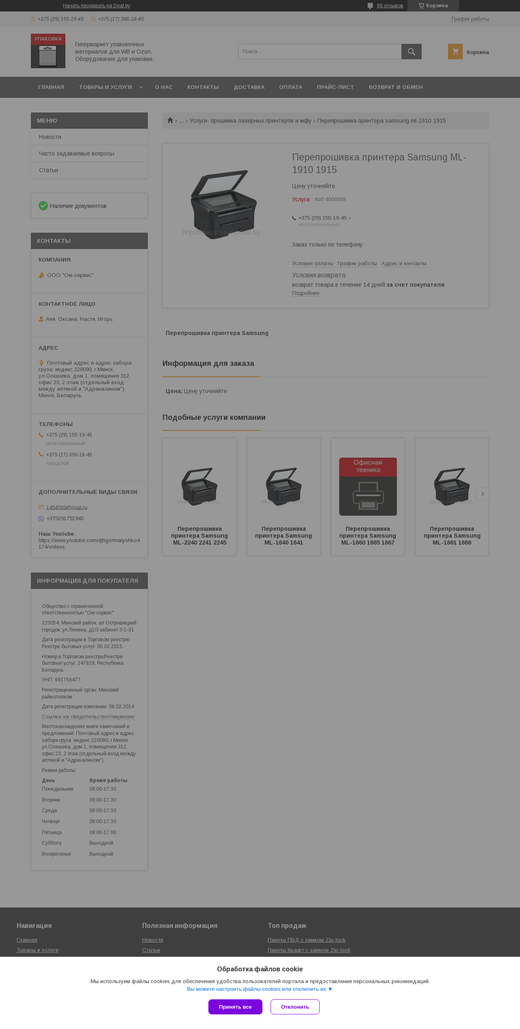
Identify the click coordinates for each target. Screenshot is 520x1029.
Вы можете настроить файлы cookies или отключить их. (257, 989)
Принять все (235, 1007)
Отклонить (295, 1007)
